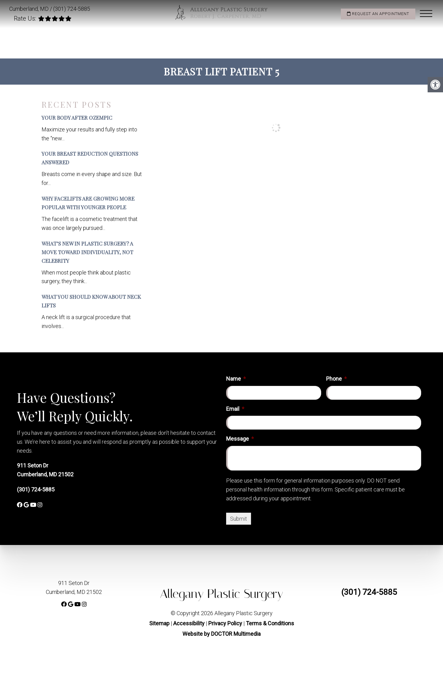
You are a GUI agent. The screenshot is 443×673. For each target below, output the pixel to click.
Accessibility (189, 623)
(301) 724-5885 (71, 9)
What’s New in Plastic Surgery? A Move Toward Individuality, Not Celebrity (87, 252)
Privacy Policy (225, 623)
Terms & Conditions (270, 623)
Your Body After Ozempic (77, 117)
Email (235, 409)
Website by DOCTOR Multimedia (221, 634)
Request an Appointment (378, 13)
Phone (336, 378)
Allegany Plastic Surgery (221, 594)
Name (236, 378)
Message (240, 438)
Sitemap (159, 623)
